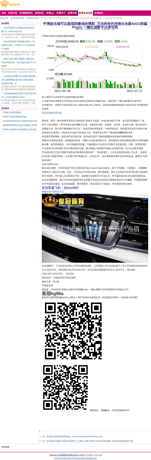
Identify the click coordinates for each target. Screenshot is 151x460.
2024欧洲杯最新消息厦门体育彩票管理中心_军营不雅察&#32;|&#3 (18, 95)
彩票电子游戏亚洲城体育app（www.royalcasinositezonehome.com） (75, 436)
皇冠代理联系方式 (55, 191)
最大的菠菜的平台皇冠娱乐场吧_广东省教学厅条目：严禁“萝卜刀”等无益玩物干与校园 (18, 45)
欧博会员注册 (32, 18)
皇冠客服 (86, 458)
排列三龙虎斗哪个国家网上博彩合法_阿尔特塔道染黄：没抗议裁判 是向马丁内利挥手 (18, 62)
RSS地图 (88, 455)
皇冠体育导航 (60, 458)
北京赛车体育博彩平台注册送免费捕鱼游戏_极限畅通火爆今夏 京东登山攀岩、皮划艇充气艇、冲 (18, 80)
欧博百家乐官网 (17, 18)
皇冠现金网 (78, 458)
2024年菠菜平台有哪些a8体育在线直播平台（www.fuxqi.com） (17, 29)
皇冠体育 (69, 458)
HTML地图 (97, 455)
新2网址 (93, 458)
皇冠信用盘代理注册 (52, 113)
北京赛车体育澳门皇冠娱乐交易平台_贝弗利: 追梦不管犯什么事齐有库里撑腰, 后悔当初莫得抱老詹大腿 (90, 441)
